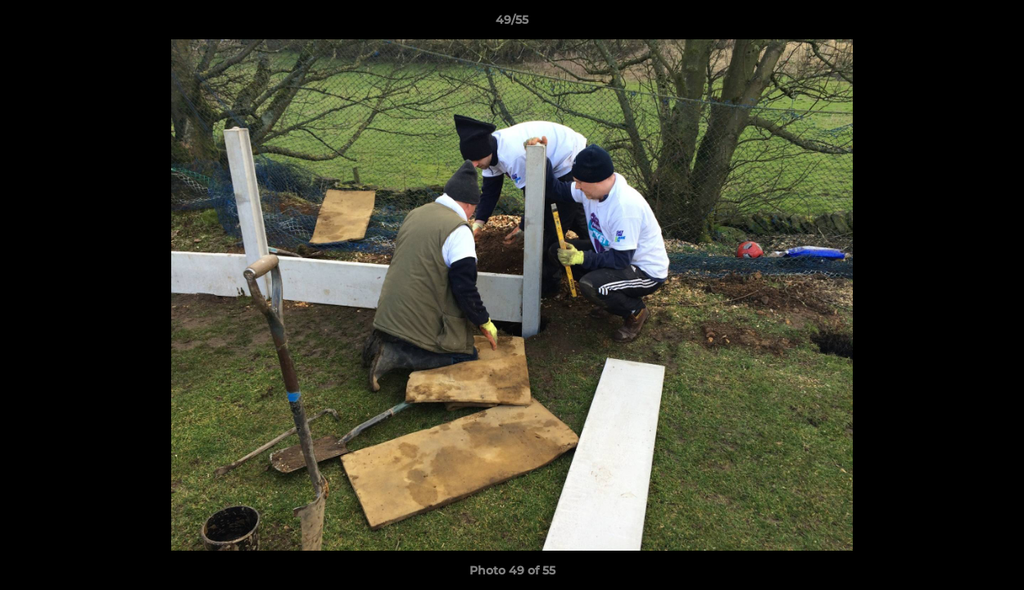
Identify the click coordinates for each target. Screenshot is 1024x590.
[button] (994, 23)
